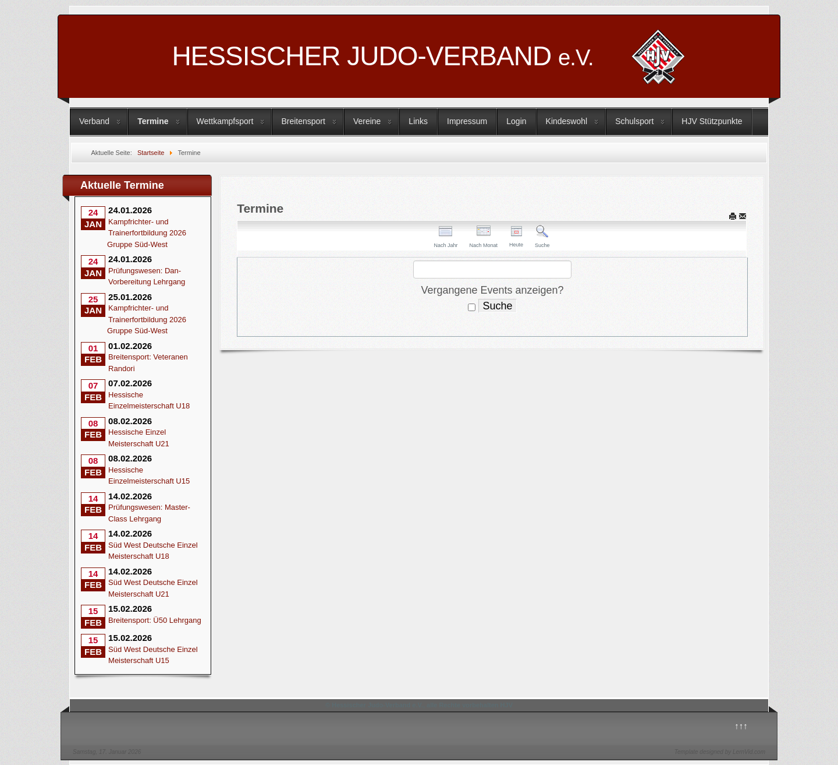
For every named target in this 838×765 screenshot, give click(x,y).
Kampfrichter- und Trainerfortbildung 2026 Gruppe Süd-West (146, 233)
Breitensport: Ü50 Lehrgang (154, 620)
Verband (94, 121)
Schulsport (634, 121)
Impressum (467, 121)
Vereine (367, 121)
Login (516, 121)
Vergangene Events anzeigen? (492, 290)
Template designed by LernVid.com (719, 752)
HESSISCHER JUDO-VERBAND (382, 56)
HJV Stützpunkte (711, 121)
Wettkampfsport (225, 121)
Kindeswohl (567, 121)
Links (418, 121)
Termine (152, 121)
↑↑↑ (741, 726)
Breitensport (303, 121)
